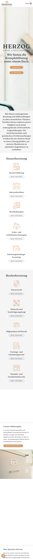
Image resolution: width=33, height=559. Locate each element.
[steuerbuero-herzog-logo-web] (6, 3)
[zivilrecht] (16, 325)
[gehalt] (16, 225)
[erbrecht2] (16, 303)
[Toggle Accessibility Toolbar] (3, 556)
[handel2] (16, 367)
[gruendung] (16, 248)
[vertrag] (16, 345)
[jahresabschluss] (16, 186)
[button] (28, 3)
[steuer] (16, 283)
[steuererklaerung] (16, 166)
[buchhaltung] (16, 205)
